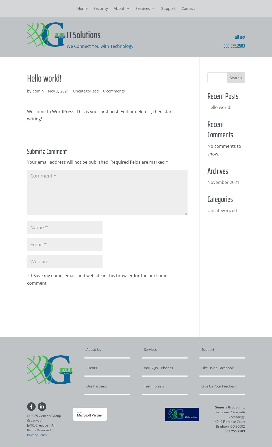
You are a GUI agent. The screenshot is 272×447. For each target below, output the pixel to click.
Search (236, 77)
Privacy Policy (37, 435)
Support (168, 9)
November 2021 (223, 182)
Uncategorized (86, 91)
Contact (188, 9)
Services (142, 9)
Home (82, 9)
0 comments (114, 91)
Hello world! (219, 107)
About (119, 9)
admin (38, 91)
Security (101, 9)
